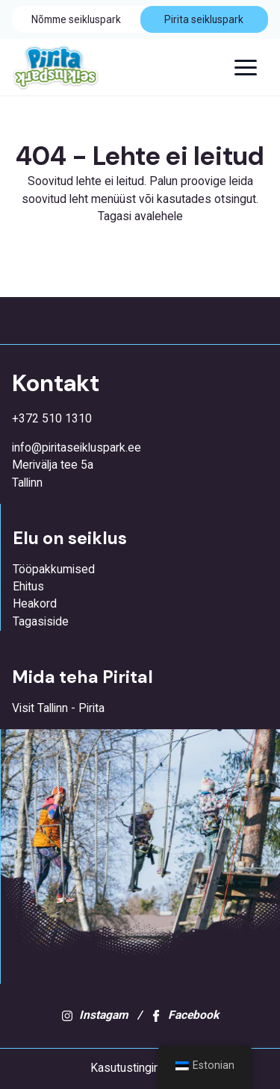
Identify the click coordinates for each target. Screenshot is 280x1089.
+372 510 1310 (52, 418)
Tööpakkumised (54, 569)
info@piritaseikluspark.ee (76, 448)
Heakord (35, 604)
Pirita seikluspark (203, 19)
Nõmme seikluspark (76, 19)
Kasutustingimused (140, 1068)
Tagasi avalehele (140, 216)
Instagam (94, 1015)
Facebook (184, 1015)
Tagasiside (41, 621)
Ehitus (28, 586)
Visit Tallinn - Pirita (58, 708)
